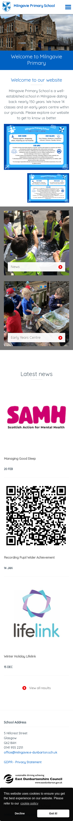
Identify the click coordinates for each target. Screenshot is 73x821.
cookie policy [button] (29, 803)
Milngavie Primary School (34, 5)
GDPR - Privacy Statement (23, 762)
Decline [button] (20, 813)
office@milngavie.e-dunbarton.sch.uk (30, 752)
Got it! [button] (53, 813)
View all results (36, 688)
